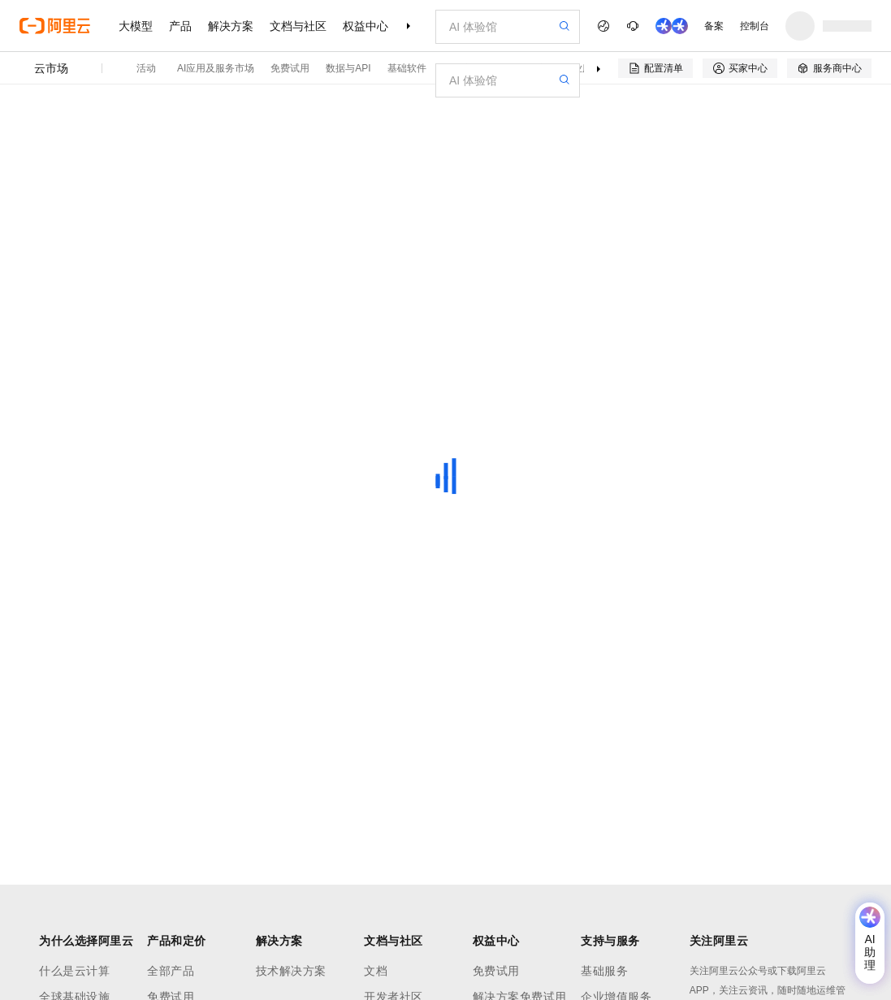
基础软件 (406, 68)
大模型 (136, 25)
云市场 (51, 68)
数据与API (348, 68)
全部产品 (170, 970)
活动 (146, 68)
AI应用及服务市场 (215, 68)
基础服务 (604, 970)
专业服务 (582, 68)
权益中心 (365, 25)
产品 (180, 25)
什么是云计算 (74, 970)
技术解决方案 (291, 970)
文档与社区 (298, 25)
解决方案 (230, 25)
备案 (714, 26)
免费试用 (289, 68)
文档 (375, 970)
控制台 (754, 26)
